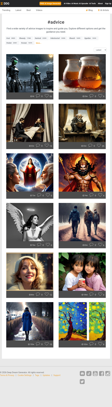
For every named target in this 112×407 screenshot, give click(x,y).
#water (12, 43)
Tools (92, 3)
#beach (75, 38)
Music (74, 3)
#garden (91, 38)
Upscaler (83, 3)
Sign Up (108, 3)
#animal (41, 38)
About (100, 3)
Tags (37, 375)
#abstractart (58, 38)
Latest (18, 10)
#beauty (25, 38)
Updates (46, 375)
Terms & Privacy (7, 375)
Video (67, 3)
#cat (11, 38)
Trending (6, 10)
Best (29, 10)
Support (57, 375)
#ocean (27, 43)
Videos (39, 10)
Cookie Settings (25, 375)
